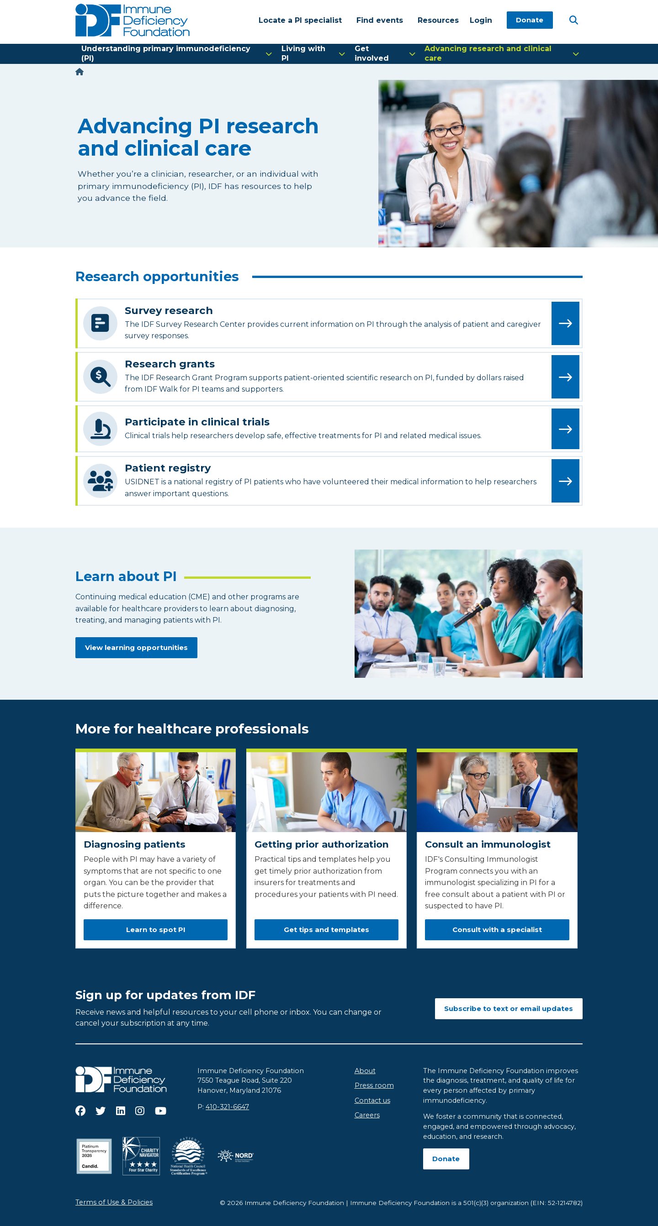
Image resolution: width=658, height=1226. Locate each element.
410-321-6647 (227, 1107)
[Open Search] (573, 19)
